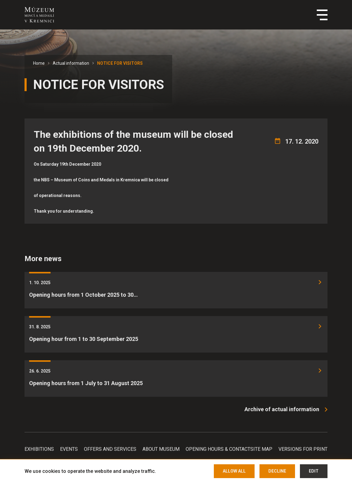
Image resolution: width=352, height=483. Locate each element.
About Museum (161, 449)
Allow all (234, 471)
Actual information (71, 63)
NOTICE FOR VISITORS (120, 63)
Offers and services (110, 449)
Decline (277, 471)
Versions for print (302, 449)
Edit (314, 471)
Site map (261, 449)
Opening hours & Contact (218, 449)
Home (39, 63)
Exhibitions (39, 449)
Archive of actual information (281, 409)
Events (69, 449)
